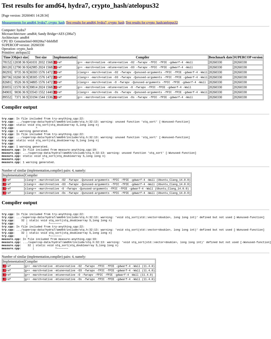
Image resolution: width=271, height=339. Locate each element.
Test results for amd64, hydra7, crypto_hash (95, 22)
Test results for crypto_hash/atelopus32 (152, 22)
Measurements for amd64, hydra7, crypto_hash (33, 22)
